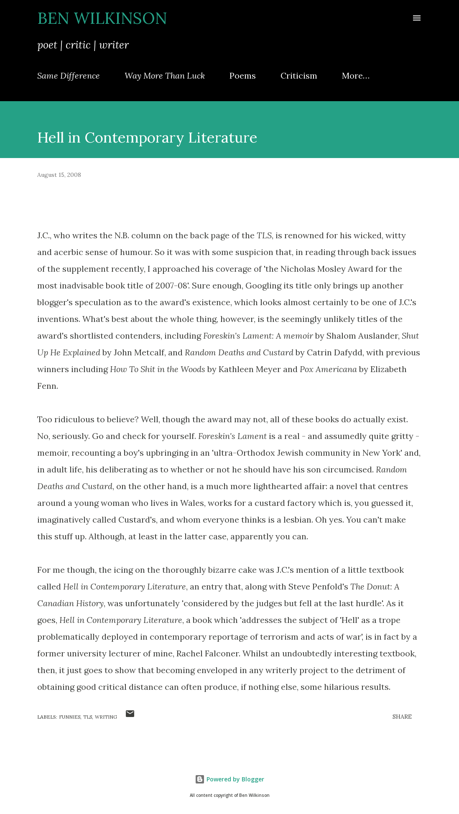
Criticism (298, 75)
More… (356, 75)
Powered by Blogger (229, 779)
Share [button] (402, 716)
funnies (69, 717)
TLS (87, 717)
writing (106, 717)
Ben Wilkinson (102, 18)
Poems (243, 75)
